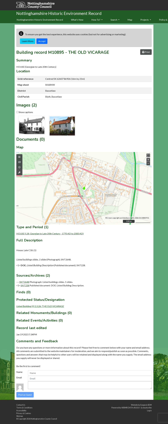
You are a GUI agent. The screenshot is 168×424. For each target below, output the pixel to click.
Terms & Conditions (24, 407)
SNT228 (25, 285)
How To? (97, 19)
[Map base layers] (19, 162)
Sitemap (19, 416)
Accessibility (21, 410)
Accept (42, 41)
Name (19, 372)
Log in (149, 410)
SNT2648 (24, 282)
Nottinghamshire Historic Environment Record (40, 19)
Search (115, 19)
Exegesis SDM (146, 405)
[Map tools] (19, 172)
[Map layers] (19, 157)
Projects (145, 19)
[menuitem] (77, 20)
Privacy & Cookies (23, 413)
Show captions (24, 112)
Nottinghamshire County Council (44, 419)
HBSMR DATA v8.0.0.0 (130, 407)
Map (130, 19)
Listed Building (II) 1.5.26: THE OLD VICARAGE (40, 306)
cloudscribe (147, 407)
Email (19, 377)
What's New (77, 19)
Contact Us (20, 405)
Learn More (27, 41)
